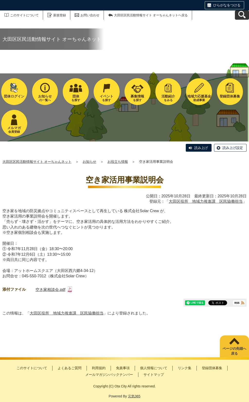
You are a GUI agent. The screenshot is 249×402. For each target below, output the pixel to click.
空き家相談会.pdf (54, 290)
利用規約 (99, 368)
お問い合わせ (89, 15)
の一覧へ (45, 98)
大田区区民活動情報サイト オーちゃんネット (36, 162)
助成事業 (199, 98)
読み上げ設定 (232, 148)
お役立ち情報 (117, 162)
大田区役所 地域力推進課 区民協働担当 (206, 201)
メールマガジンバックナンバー (109, 374)
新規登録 (59, 15)
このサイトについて (24, 15)
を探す (75, 98)
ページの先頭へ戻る (234, 351)
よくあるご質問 (69, 368)
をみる (168, 98)
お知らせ (89, 162)
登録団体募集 (212, 368)
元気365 (134, 396)
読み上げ (201, 148)
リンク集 (184, 368)
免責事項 (123, 368)
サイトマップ (153, 374)
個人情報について (153, 368)
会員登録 (14, 129)
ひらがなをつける (226, 5)
